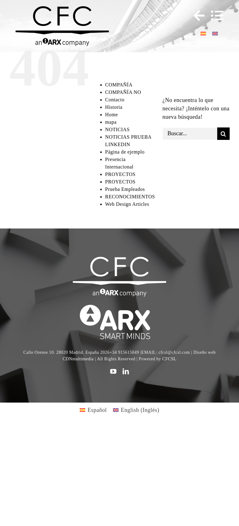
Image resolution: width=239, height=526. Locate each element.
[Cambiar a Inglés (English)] (136, 410)
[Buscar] (223, 133)
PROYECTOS (120, 174)
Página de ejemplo (125, 152)
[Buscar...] (189, 133)
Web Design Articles (127, 204)
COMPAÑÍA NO (123, 92)
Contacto (114, 99)
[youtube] (113, 371)
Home (111, 114)
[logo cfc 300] (62, 9)
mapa (111, 122)
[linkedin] (126, 371)
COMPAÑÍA (119, 84)
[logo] (119, 305)
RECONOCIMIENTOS (130, 196)
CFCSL (169, 359)
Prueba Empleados (125, 189)
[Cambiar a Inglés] (215, 33)
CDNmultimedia (78, 359)
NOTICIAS (117, 129)
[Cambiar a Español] (203, 33)
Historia (114, 107)
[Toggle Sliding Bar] (196, 15)
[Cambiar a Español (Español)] (93, 410)
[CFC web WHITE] (119, 259)
